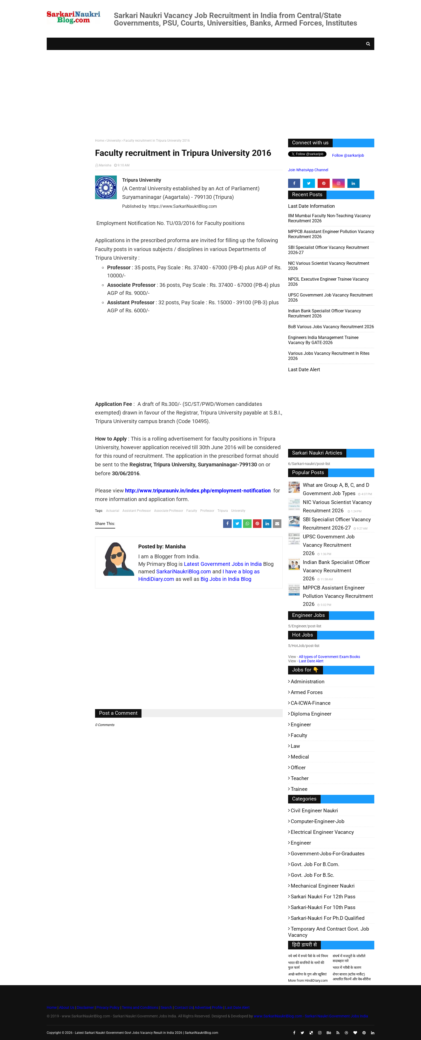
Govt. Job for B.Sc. (312, 875)
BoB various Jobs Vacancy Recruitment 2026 (331, 326)
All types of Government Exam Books (329, 657)
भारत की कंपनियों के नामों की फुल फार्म (306, 965)
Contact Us (184, 1007)
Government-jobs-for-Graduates (328, 853)
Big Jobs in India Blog (226, 579)
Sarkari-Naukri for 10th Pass (323, 907)
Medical (300, 757)
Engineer (301, 724)
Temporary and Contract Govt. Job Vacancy (328, 932)
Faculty (191, 511)
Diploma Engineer (311, 714)
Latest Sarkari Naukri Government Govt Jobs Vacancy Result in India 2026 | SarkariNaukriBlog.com (146, 1033)
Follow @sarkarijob (347, 155)
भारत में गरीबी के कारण (347, 968)
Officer (298, 767)
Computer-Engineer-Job (317, 821)
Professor (207, 511)
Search (166, 1007)
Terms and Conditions (140, 1007)
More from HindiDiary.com (308, 980)
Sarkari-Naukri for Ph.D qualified (328, 918)
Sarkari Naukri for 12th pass (323, 897)
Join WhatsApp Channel (308, 170)
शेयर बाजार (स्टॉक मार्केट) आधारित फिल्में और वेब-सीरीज (352, 976)
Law (295, 746)
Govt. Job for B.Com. (315, 864)
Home (99, 140)
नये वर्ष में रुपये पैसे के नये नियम (308, 956)
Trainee (299, 789)
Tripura (222, 511)
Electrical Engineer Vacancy (322, 832)
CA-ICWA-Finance (311, 703)
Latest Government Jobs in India (223, 564)
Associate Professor (168, 511)
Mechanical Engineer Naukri (323, 886)
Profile (217, 1007)
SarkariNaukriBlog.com (183, 571)
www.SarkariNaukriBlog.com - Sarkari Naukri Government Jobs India (311, 1016)
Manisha (105, 165)
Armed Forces (307, 692)
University (114, 140)
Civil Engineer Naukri (314, 810)
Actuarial (112, 511)
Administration (308, 681)
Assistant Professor (136, 511)
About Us (66, 1007)
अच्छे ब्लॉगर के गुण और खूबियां (307, 974)
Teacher (300, 778)
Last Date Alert (311, 661)
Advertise (202, 1007)
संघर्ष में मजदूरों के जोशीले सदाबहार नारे (349, 958)
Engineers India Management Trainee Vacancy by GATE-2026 (323, 340)
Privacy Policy (107, 1007)
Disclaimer (85, 1007)
